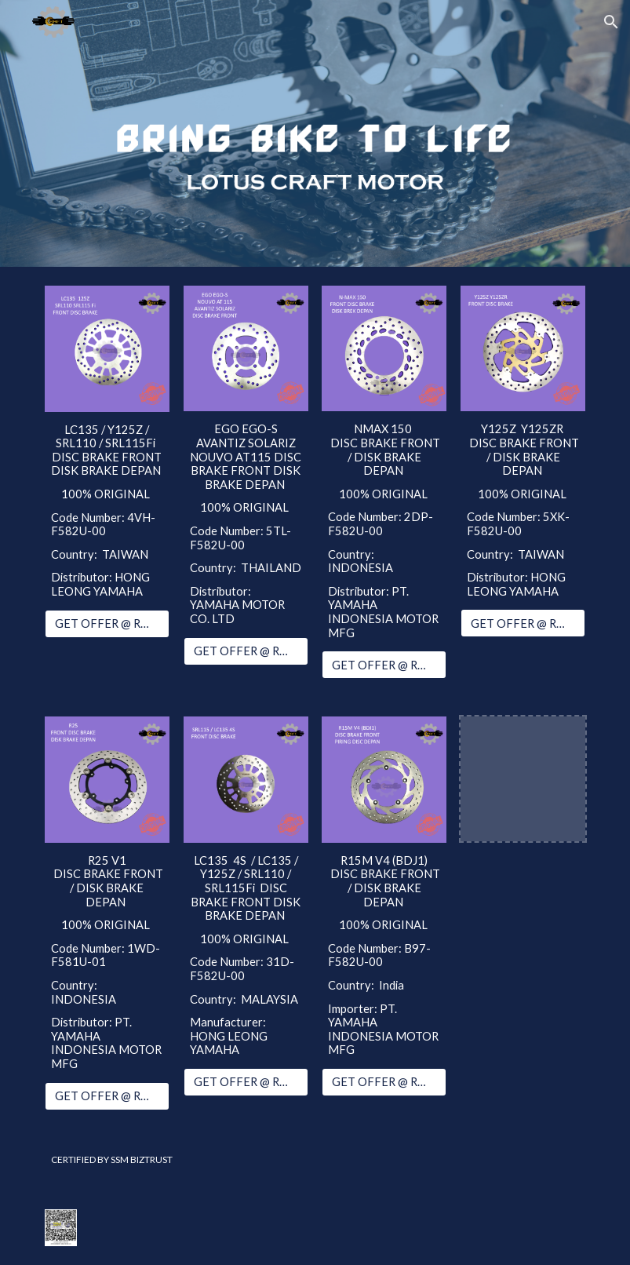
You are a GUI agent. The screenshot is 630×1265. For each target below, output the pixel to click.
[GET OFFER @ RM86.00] (107, 623)
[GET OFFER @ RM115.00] (384, 665)
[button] (611, 22)
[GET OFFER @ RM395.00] (107, 1095)
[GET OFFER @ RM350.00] (384, 1082)
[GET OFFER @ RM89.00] (246, 650)
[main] (107, 511)
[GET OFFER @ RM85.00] (246, 1082)
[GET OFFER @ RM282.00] (522, 623)
